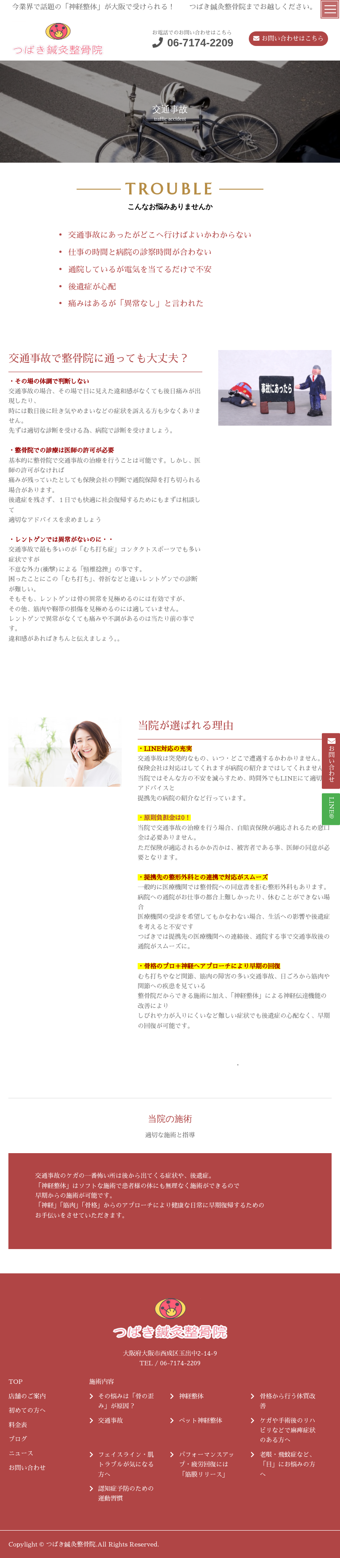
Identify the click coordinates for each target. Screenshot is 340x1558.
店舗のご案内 (27, 1396)
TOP (15, 1382)
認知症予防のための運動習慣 (126, 1493)
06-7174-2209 (200, 43)
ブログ (17, 1439)
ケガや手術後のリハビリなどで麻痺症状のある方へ (287, 1430)
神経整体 (191, 1396)
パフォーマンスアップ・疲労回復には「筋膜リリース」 (207, 1464)
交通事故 (110, 1420)
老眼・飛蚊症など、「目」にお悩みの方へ (287, 1464)
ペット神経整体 (200, 1420)
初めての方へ (27, 1410)
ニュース (20, 1453)
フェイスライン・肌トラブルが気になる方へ (126, 1464)
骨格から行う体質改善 (287, 1401)
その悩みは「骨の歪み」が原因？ (126, 1401)
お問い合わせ (27, 1468)
